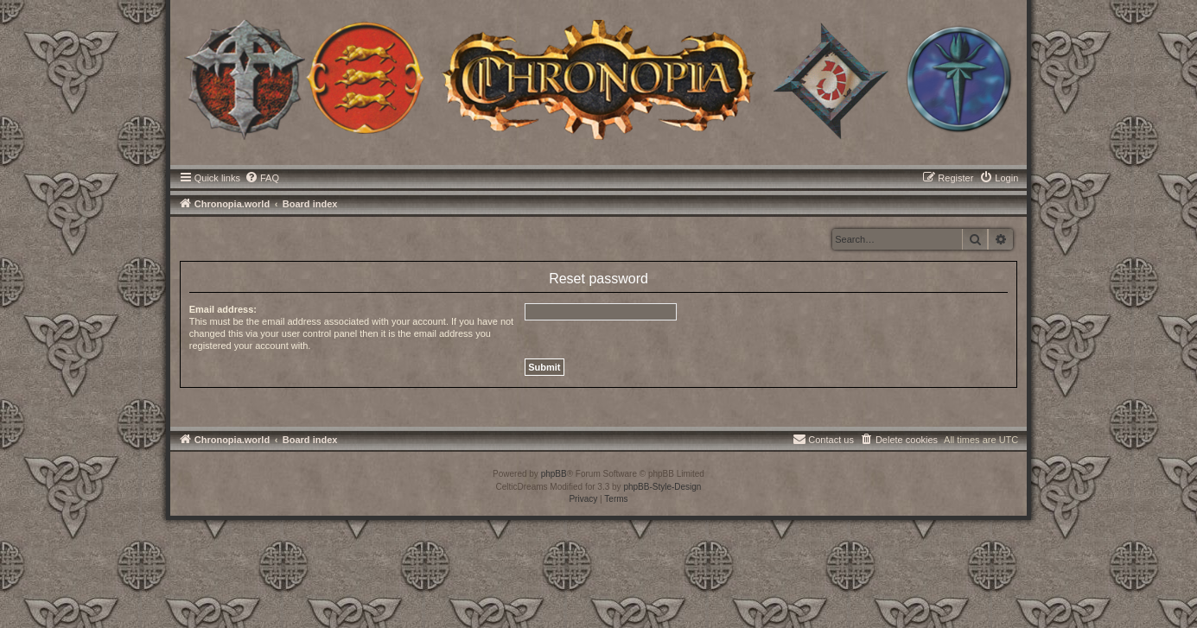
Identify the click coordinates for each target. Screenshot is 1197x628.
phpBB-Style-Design (662, 487)
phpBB (554, 474)
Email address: (223, 309)
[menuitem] (262, 178)
